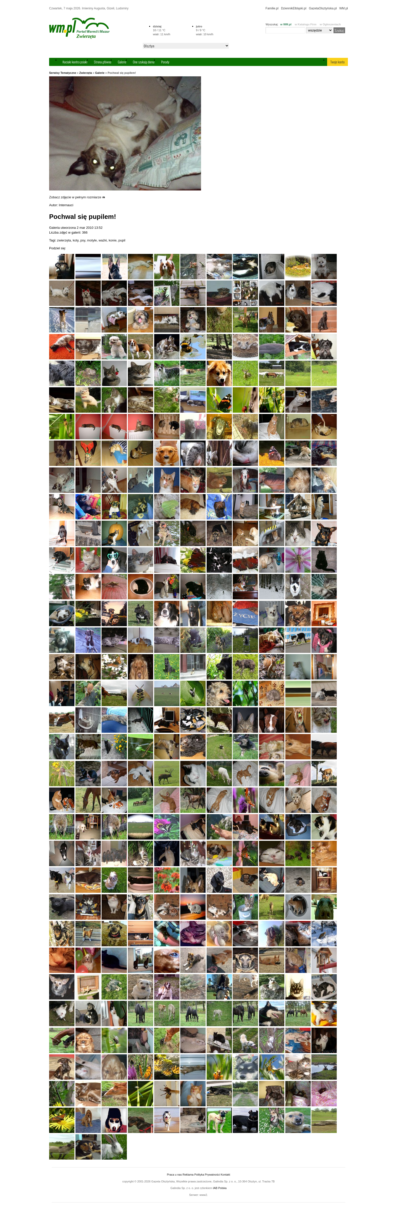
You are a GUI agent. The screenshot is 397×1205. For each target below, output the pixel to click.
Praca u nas (174, 1174)
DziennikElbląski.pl (293, 8)
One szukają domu (143, 61)
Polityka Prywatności (207, 1174)
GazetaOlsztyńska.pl (323, 8)
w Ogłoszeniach (330, 24)
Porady (165, 61)
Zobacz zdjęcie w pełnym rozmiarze (77, 197)
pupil (121, 240)
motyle (92, 240)
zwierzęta (64, 240)
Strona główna (102, 61)
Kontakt (225, 1174)
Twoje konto (337, 61)
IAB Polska (220, 1188)
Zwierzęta (85, 72)
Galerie (122, 61)
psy (82, 240)
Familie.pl (272, 8)
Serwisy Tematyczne (62, 72)
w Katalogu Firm (305, 24)
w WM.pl (285, 24)
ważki (102, 240)
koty (75, 240)
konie (112, 240)
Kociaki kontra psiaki (75, 61)
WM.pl (343, 8)
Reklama (188, 1174)
